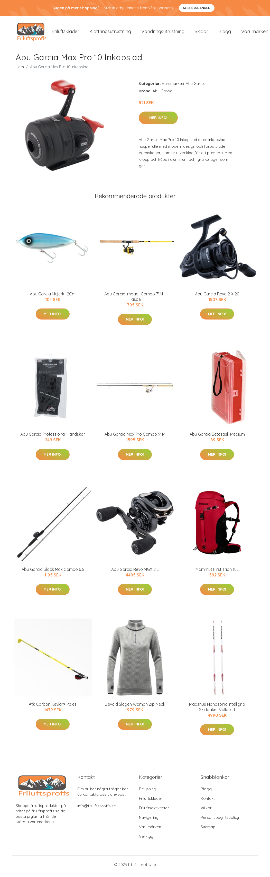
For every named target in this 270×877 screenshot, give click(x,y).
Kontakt (208, 802)
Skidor (201, 33)
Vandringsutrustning (162, 33)
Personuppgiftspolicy (220, 821)
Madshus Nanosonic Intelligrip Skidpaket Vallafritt (217, 710)
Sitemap (208, 830)
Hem (20, 70)
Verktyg (146, 840)
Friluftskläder (65, 33)
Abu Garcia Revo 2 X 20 (217, 297)
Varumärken (173, 87)
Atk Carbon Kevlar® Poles (53, 707)
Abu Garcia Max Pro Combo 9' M (135, 437)
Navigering (149, 821)
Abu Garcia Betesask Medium (217, 437)
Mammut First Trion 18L (217, 572)
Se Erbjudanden (196, 8)
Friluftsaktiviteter (154, 811)
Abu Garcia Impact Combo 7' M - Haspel (134, 300)
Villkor (206, 811)
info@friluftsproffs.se (96, 809)
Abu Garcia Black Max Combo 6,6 (53, 572)
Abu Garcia (196, 87)
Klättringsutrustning (110, 33)
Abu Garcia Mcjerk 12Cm (53, 297)
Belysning (147, 792)
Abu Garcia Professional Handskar (52, 437)
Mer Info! (158, 121)
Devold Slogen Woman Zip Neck (135, 707)
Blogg (224, 33)
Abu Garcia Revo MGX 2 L (135, 572)
